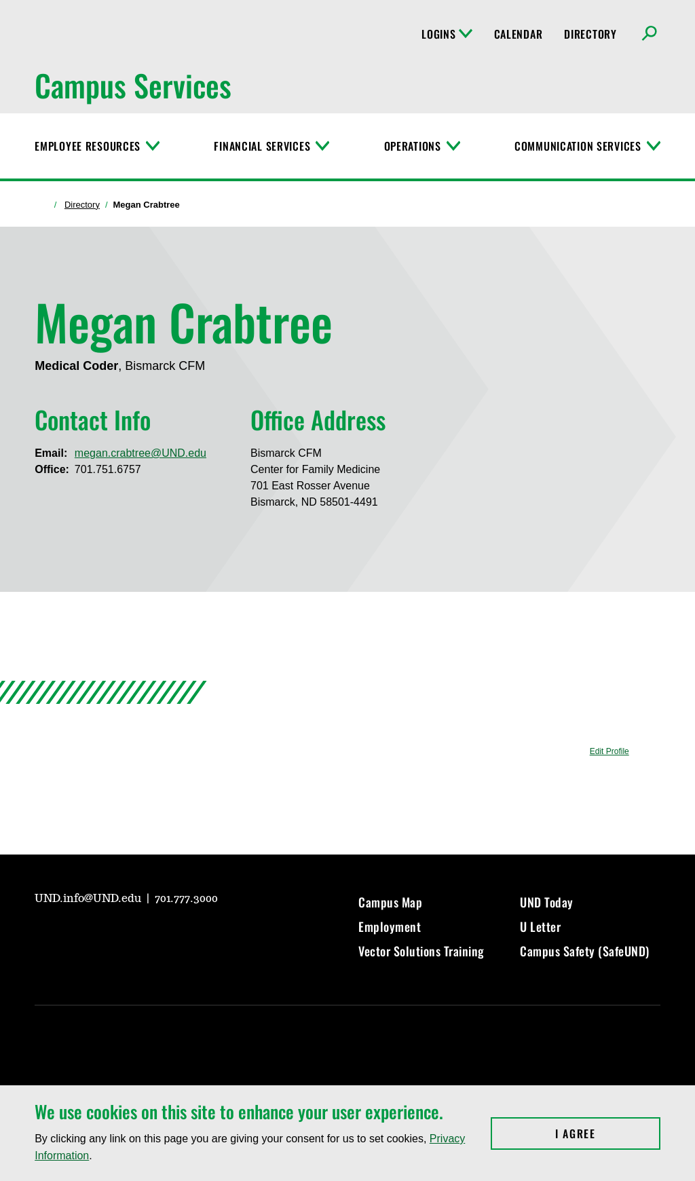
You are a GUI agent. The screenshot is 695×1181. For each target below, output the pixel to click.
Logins (446, 34)
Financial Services (262, 146)
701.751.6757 (108, 469)
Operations (412, 146)
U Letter (540, 926)
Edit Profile (609, 751)
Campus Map (390, 902)
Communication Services (577, 146)
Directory (590, 34)
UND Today (547, 902)
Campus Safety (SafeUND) (585, 951)
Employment (389, 926)
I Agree (607, 1133)
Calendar (518, 34)
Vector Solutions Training (421, 951)
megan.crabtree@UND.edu (140, 453)
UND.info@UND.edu (89, 898)
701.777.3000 (186, 898)
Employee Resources (87, 146)
